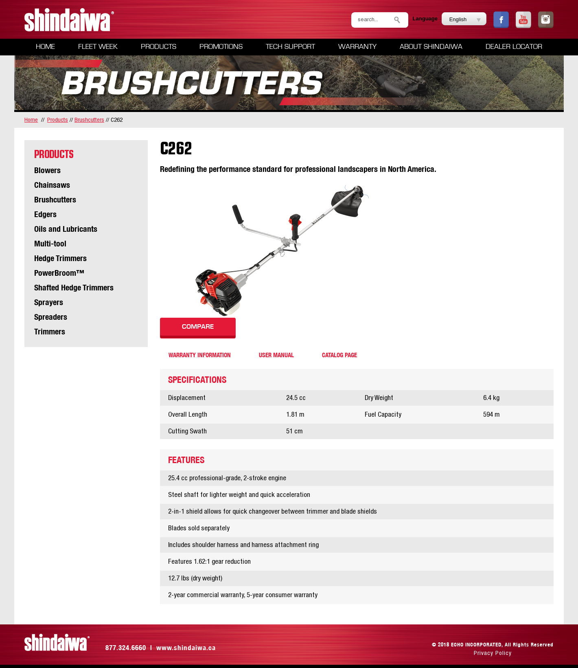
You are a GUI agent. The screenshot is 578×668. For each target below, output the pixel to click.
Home (45, 47)
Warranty (357, 47)
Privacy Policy (493, 652)
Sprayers (48, 302)
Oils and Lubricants (65, 228)
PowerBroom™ (59, 272)
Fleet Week (98, 47)
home (31, 119)
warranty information (200, 355)
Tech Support (290, 47)
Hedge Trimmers (60, 258)
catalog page (339, 355)
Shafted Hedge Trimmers (74, 287)
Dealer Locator (514, 47)
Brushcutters (89, 119)
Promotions (221, 47)
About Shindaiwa (431, 47)
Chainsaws (52, 184)
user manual (276, 355)
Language (425, 18)
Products (158, 47)
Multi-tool (50, 243)
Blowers (47, 170)
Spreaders (50, 316)
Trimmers (49, 331)
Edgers (45, 214)
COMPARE (198, 326)
